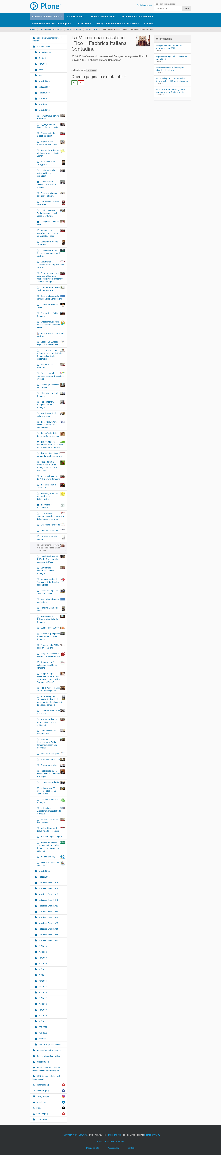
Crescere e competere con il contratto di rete (51, 288)
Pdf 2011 (42, 969)
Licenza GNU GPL (152, 1135)
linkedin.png (50, 1102)
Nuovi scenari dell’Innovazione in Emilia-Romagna (51, 619)
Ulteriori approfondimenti (49, 1044)
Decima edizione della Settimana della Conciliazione (51, 297)
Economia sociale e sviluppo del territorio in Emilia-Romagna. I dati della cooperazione (51, 354)
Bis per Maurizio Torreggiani (51, 163)
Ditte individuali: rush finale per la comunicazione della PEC (51, 324)
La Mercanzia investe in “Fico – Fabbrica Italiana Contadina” (51, 548)
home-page (91, 70)
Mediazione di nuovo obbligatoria (51, 600)
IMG (40, 75)
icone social (41, 1119)
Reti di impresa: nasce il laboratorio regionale (51, 689)
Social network (42, 1062)
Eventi (41, 70)
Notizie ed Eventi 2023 (48, 923)
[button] (62, 16)
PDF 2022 (42, 1027)
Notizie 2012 (44, 104)
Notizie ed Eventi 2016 (48, 883)
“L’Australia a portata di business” (51, 117)
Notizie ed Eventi (74, 29)
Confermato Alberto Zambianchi (51, 243)
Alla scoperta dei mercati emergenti (51, 134)
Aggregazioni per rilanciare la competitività (51, 125)
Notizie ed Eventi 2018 (48, 894)
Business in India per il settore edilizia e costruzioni (51, 173)
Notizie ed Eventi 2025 (48, 935)
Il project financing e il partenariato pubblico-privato (51, 454)
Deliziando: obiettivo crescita (51, 306)
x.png (50, 1108)
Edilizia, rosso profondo (51, 366)
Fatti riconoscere (144, 5)
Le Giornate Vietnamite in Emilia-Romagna (51, 570)
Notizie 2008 (44, 81)
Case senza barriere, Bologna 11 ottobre (51, 194)
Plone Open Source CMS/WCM (75, 1135)
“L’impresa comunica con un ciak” (51, 223)
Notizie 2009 (44, 87)
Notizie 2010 (44, 93)
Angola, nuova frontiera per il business (51, 143)
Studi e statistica (75, 16)
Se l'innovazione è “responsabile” (51, 732)
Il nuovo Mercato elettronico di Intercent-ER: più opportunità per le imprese (51, 444)
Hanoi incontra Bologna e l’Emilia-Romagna (51, 404)
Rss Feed (42, 1039)
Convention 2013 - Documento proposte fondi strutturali (51, 253)
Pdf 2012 (42, 975)
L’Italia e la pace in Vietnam (51, 537)
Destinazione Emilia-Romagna (51, 314)
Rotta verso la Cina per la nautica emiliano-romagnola (51, 722)
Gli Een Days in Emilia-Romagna (51, 394)
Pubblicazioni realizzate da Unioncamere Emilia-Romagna (46, 1069)
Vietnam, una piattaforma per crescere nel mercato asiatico (51, 233)
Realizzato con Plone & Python (110, 1141)
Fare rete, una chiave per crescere (51, 386)
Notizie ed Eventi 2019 (48, 900)
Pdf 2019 (42, 1010)
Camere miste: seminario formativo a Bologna (51, 184)
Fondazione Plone (114, 1135)
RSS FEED (149, 23)
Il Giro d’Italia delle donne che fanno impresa (51, 434)
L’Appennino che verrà (52, 524)
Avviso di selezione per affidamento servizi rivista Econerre (51, 153)
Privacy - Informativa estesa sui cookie (116, 23)
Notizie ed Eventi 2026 (48, 940)
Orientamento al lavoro (103, 16)
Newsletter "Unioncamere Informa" (48, 39)
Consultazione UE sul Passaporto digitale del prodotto (170, 68)
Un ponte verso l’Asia (52, 782)
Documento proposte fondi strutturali (50, 334)
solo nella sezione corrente (166, 4)
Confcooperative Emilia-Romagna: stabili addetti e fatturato (51, 213)
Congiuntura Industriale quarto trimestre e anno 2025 (169, 46)
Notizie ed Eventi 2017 (48, 888)
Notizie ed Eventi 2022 (48, 917)
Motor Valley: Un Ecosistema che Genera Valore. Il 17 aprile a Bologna (172, 79)
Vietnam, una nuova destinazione (51, 820)
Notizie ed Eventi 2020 (48, 906)
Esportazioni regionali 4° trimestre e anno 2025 (171, 57)
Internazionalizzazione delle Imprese (51, 23)
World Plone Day (52, 857)
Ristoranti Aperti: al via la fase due (51, 712)
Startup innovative (52, 765)
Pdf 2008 (42, 952)
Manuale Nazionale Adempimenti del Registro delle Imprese (51, 582)
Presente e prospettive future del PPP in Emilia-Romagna (51, 636)
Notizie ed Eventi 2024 (48, 929)
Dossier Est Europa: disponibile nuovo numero (51, 343)
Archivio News (44, 52)
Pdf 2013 (42, 946)
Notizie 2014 (44, 871)
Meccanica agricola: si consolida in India (51, 592)
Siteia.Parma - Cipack (52, 753)
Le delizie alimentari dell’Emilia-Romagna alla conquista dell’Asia (51, 559)
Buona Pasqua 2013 (52, 627)
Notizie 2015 (44, 877)
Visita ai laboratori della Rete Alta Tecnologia (51, 829)
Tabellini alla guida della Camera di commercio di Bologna (51, 773)
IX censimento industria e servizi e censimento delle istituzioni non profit (51, 516)
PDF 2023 (42, 1033)
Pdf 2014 (42, 64)
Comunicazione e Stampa (45, 16)
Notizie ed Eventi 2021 (48, 911)
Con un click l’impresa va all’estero (51, 203)
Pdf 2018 (42, 1004)
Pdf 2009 (42, 958)
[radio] (74, 82)
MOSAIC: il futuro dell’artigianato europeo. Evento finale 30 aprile (170, 90)
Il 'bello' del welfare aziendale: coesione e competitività (51, 424)
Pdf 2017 (42, 998)
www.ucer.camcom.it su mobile (51, 863)
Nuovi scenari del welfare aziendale (51, 414)
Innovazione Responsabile (51, 506)
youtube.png (50, 1113)
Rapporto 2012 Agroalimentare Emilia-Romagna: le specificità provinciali (51, 466)
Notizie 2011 (44, 98)
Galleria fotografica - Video (48, 1056)
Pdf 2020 (42, 1015)
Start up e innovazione (52, 759)
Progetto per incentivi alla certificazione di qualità (51, 655)
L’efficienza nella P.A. (52, 530)
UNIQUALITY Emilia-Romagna (51, 800)
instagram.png (50, 1096)
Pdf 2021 (42, 1021)
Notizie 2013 (91, 29)
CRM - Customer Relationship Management (47, 1077)
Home (32, 29)
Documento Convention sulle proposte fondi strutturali (51, 264)
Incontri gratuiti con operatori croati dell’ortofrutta (51, 496)
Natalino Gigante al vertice (51, 609)
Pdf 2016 (42, 992)
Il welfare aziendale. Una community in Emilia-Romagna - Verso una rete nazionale (51, 846)
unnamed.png (50, 1084)
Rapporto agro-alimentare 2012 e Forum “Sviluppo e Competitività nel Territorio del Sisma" (51, 677)
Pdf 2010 (42, 963)
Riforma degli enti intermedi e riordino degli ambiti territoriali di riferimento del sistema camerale (51, 700)
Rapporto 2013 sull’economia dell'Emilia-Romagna (51, 665)
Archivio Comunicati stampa (48, 1050)
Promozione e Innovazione (136, 16)
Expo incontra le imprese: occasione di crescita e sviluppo (51, 376)
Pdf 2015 (42, 987)
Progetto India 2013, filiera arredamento (51, 646)
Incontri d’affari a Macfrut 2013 (51, 486)
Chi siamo (83, 23)
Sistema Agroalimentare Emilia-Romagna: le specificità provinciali (51, 743)
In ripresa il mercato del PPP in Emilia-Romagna (51, 477)
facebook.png (50, 1090)
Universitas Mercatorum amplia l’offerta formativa (51, 811)
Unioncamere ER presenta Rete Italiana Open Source (51, 791)
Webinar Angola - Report (51, 837)
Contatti (42, 58)
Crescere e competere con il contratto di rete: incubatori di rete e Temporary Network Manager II (51, 277)
